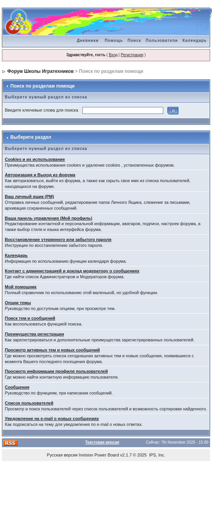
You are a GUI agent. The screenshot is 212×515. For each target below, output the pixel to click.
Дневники (88, 40)
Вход (113, 55)
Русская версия (62, 455)
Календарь (195, 40)
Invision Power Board (99, 455)
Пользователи (162, 40)
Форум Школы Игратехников (40, 71)
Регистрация (132, 55)
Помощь (114, 40)
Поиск (134, 40)
